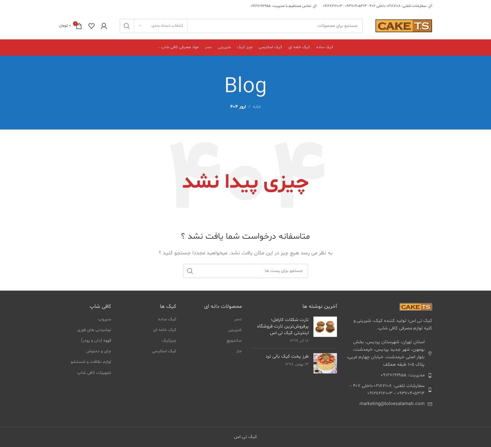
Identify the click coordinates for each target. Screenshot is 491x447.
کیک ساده (167, 319)
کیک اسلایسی (164, 351)
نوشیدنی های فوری (94, 330)
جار (239, 351)
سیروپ (104, 319)
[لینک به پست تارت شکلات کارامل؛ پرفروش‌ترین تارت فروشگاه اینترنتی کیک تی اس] (325, 327)
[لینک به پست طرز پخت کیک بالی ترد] (325, 363)
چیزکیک (169, 340)
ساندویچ (234, 340)
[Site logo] (403, 26)
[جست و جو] (241, 26)
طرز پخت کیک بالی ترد (287, 356)
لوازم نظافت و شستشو (91, 362)
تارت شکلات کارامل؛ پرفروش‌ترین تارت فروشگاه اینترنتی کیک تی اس (283, 326)
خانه (257, 107)
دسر (238, 319)
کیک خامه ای (164, 330)
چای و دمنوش (98, 351)
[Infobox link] (377, 6)
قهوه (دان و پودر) (96, 340)
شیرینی (235, 330)
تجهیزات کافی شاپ (94, 373)
